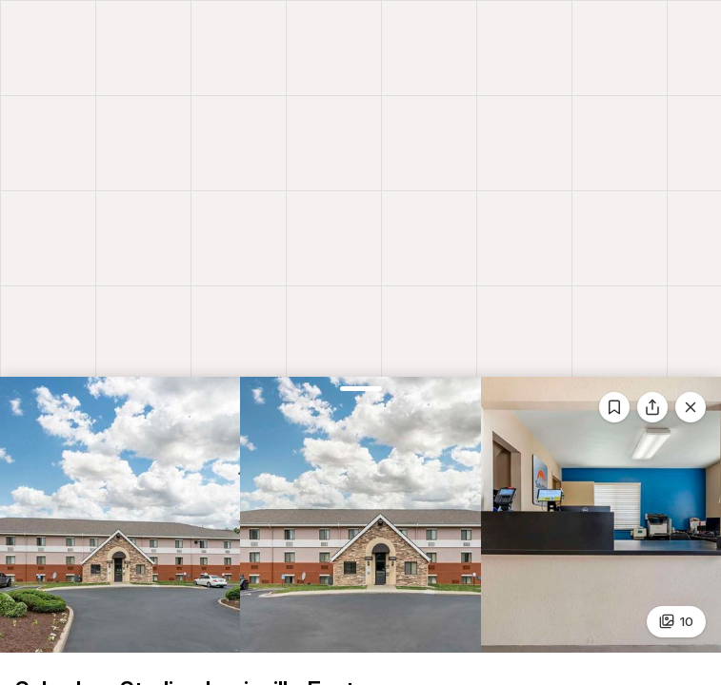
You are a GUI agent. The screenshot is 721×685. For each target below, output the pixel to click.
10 (676, 622)
